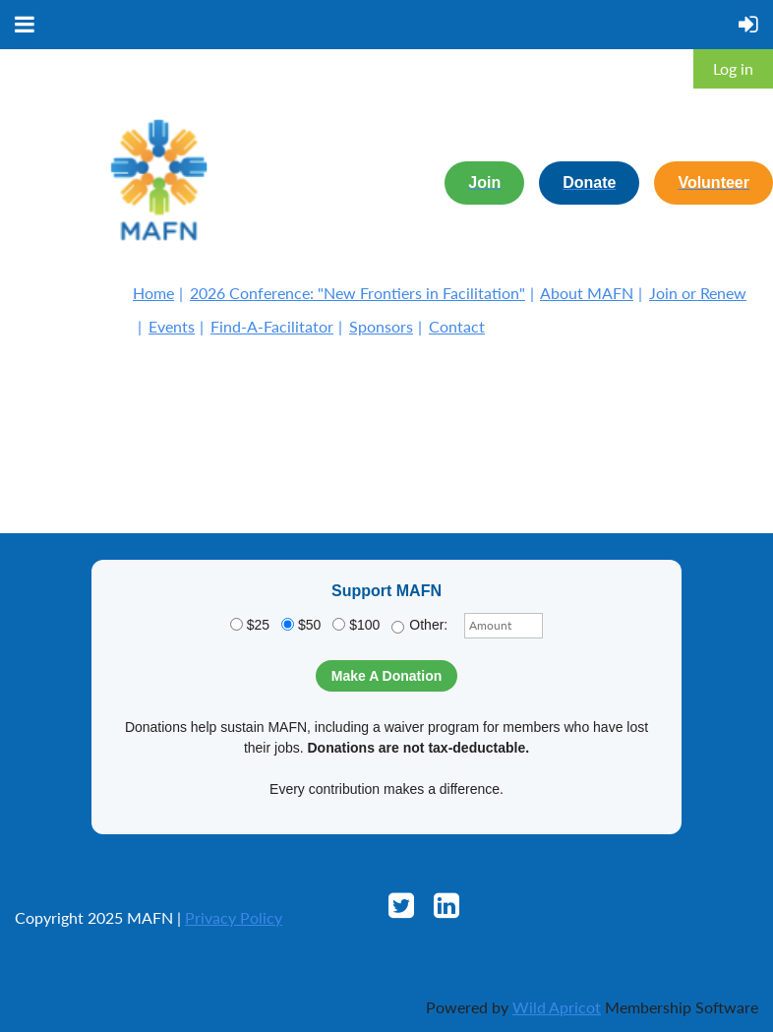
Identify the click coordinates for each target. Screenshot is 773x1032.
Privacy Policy (233, 917)
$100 (356, 625)
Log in (733, 68)
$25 (249, 625)
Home (153, 292)
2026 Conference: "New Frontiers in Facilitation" (357, 292)
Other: (419, 625)
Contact (457, 326)
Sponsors (381, 326)
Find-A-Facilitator (271, 326)
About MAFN (586, 292)
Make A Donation (387, 676)
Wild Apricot (556, 1007)
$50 (301, 625)
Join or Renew (697, 292)
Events (172, 326)
